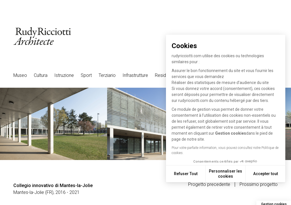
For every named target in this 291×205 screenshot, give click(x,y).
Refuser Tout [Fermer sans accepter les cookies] (186, 173)
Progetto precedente (209, 184)
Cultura (40, 75)
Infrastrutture (135, 75)
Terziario (107, 75)
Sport (86, 75)
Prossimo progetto (259, 184)
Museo (20, 75)
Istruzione (64, 75)
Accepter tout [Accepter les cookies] (265, 173)
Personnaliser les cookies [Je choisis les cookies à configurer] (225, 174)
